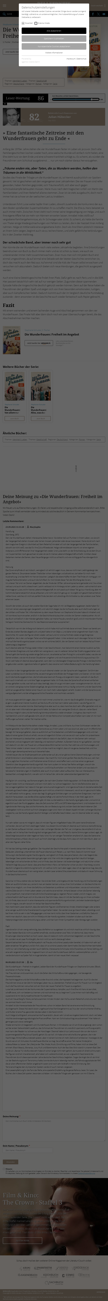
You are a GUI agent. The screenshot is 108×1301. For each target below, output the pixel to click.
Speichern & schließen (54, 38)
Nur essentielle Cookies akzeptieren (54, 46)
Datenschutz (81, 58)
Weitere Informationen (54, 52)
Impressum (71, 58)
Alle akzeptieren (54, 30)
